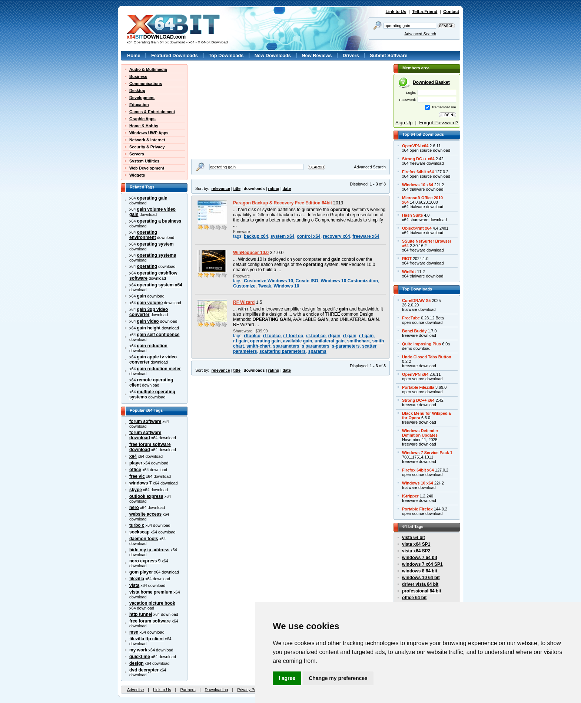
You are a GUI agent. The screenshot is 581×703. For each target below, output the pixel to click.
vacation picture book (152, 603)
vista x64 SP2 (416, 550)
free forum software (150, 621)
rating (273, 188)
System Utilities (144, 161)
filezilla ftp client (146, 638)
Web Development (146, 168)
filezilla (136, 578)
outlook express (146, 496)
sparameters (286, 346)
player (135, 463)
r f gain (366, 335)
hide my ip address (149, 549)
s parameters (315, 346)
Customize (244, 286)
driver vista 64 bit (420, 584)
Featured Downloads (174, 55)
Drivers (351, 55)
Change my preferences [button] (338, 678)
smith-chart (258, 346)
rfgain (334, 335)
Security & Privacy (147, 147)
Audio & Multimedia (148, 69)
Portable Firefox (417, 509)
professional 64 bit (421, 591)
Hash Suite (412, 215)
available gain (297, 341)
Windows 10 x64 (417, 185)
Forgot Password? (438, 122)
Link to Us (396, 11)
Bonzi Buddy (414, 331)
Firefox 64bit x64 (418, 172)
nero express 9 (144, 561)
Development (142, 97)
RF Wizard (244, 302)
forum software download (145, 435)
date (287, 188)
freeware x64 (365, 236)
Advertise (135, 689)
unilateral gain (330, 341)
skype (135, 489)
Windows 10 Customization (349, 280)
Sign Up (403, 122)
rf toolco (271, 335)
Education (139, 104)
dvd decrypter (144, 670)
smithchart (358, 341)
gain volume (150, 302)
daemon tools (143, 538)
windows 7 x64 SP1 (422, 564)
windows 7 (140, 483)
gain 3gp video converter (148, 312)
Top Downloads (226, 55)
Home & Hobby (143, 126)
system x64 (282, 236)
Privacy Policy (249, 689)
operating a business (159, 221)
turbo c (137, 525)
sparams (317, 351)
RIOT (407, 258)
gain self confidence (158, 334)
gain (141, 296)
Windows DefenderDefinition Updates (420, 432)
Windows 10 (286, 286)
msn (134, 632)
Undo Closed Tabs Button (426, 357)
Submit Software (388, 55)
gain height (149, 328)
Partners (187, 689)
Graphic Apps (142, 118)
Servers (136, 154)
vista (134, 585)
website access (145, 514)
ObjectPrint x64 (417, 228)
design (136, 663)
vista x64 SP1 (416, 544)
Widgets (137, 175)
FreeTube (411, 318)
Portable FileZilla (418, 387)
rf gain (349, 335)
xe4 (133, 456)
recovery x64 (336, 236)
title (236, 188)
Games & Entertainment (152, 111)
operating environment (143, 235)
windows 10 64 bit (421, 577)
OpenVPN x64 (415, 146)
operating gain (152, 198)
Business (138, 76)
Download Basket (431, 82)
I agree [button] (287, 678)
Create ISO (307, 280)
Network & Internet (147, 140)
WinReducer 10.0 (251, 252)
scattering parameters (282, 351)
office (135, 469)
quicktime (139, 656)
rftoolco (252, 335)
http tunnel (140, 614)
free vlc (137, 476)
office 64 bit (414, 597)
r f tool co (293, 335)
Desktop (137, 90)
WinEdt (409, 271)
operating (147, 266)
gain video (148, 321)
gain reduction (152, 345)
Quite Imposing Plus (421, 344)
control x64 (309, 236)
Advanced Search (420, 34)
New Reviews (317, 55)
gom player (141, 572)
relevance (221, 188)
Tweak (264, 286)
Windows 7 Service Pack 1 (427, 452)
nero (134, 507)
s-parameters (345, 346)
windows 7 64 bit (419, 557)
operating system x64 (159, 285)
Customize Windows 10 (268, 280)
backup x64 (256, 236)
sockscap (139, 532)
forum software (145, 421)
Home (133, 55)
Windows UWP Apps (149, 133)
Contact (451, 11)
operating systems (156, 255)
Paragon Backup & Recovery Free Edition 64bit (282, 203)
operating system (155, 244)
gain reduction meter (159, 368)
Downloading (216, 689)
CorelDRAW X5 (416, 300)
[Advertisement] (237, 110)
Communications (145, 83)
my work (138, 650)
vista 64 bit (413, 537)
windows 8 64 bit (419, 571)
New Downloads (273, 55)
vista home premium (150, 592)
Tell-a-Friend (424, 11)
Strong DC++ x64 (418, 159)
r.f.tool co (316, 335)
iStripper (410, 496)
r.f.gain (240, 341)
